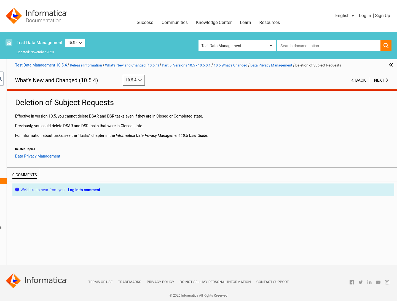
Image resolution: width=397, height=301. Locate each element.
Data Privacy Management (46, 163)
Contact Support (272, 282)
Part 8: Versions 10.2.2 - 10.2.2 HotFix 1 (43, 250)
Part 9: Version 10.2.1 (27, 256)
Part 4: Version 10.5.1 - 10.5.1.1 (36, 117)
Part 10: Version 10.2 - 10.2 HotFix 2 (40, 262)
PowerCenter (34, 221)
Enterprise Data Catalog (43, 204)
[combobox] (328, 45)
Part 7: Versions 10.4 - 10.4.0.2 (35, 245)
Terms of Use (100, 282)
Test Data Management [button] (221, 46)
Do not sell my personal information (215, 282)
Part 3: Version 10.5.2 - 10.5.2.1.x (37, 111)
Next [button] (379, 85)
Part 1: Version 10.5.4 (27, 100)
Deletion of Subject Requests (53, 181)
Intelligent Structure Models (47, 216)
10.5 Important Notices (37, 134)
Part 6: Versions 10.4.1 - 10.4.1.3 (37, 239)
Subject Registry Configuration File (58, 187)
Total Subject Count (45, 192)
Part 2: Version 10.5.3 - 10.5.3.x (36, 105)
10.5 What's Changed (35, 146)
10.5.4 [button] (75, 43)
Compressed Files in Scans (51, 169)
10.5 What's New (32, 140)
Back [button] (360, 85)
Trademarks (129, 282)
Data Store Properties (47, 175)
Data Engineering (38, 158)
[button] (345, 16)
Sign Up (382, 15)
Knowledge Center (214, 22)
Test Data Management (40, 42)
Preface (15, 94)
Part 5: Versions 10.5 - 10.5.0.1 (35, 123)
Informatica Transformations (48, 210)
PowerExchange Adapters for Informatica (58, 227)
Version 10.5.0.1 (31, 129)
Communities (175, 22)
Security (30, 233)
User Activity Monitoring (49, 198)
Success (145, 22)
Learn (245, 22)
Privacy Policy (160, 282)
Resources (269, 22)
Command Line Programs (45, 152)
